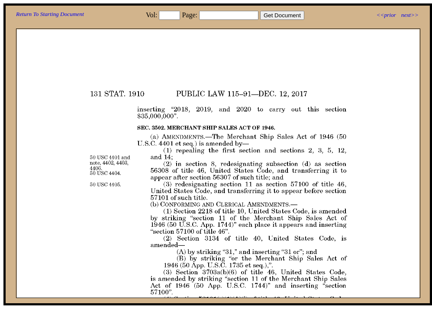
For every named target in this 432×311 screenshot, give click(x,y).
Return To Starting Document (50, 14)
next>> (410, 15)
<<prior (386, 15)
